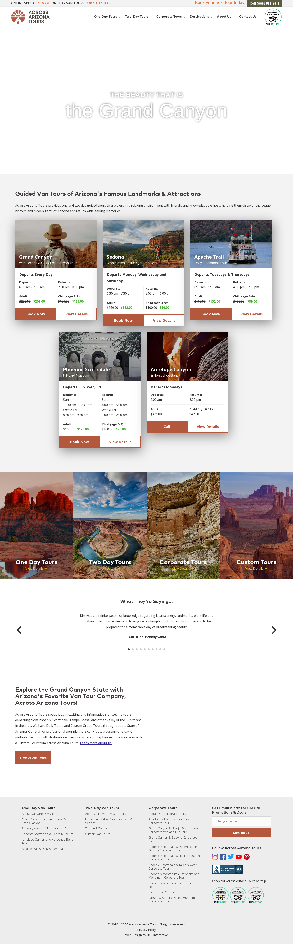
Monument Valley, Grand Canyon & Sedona (108, 821)
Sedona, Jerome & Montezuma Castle (47, 828)
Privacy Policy (146, 930)
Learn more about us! (96, 743)
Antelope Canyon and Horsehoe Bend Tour (47, 841)
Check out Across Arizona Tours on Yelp (239, 881)
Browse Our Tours (33, 757)
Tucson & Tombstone (99, 828)
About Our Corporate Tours (167, 813)
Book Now (35, 314)
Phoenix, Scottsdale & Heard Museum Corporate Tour (174, 857)
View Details (76, 314)
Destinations (202, 16)
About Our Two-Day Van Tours (105, 813)
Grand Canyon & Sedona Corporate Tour (173, 839)
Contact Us (247, 16)
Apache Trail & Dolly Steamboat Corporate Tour (170, 821)
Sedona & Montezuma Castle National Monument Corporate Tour (174, 875)
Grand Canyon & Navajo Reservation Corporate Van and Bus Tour (173, 830)
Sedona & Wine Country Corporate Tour (172, 884)
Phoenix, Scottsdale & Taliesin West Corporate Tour (173, 866)
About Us (226, 16)
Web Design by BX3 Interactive (146, 935)
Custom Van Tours (97, 834)
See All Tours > (99, 3)
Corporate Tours (171, 16)
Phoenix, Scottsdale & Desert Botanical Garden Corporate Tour (175, 848)
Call (167, 426)
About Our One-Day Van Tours (42, 813)
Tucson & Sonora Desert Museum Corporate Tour (172, 899)
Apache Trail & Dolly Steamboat (43, 848)
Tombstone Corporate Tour (167, 892)
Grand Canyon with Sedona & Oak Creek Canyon (45, 821)
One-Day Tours (108, 16)
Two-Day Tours (139, 16)
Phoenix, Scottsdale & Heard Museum (47, 834)
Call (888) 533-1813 (264, 3)
